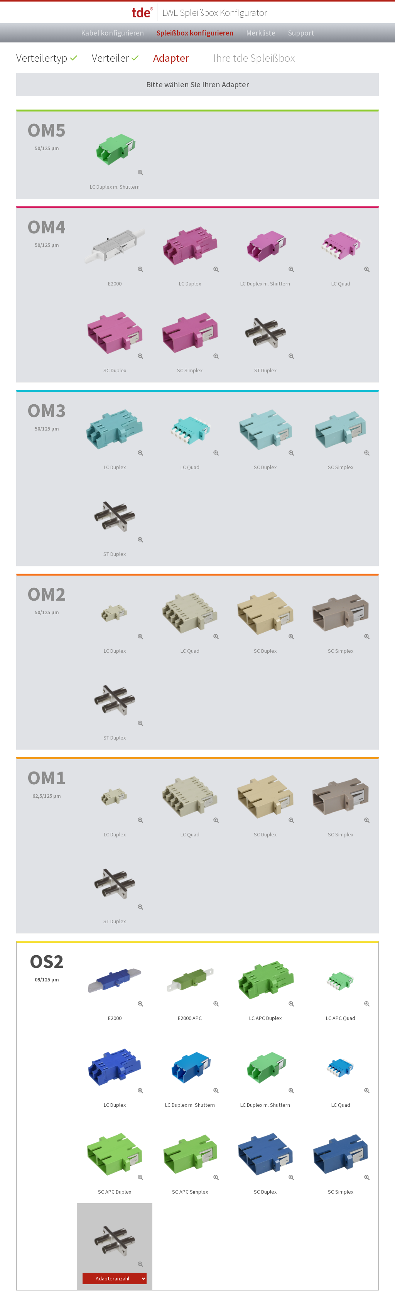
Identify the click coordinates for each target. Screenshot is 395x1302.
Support (301, 32)
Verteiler (110, 58)
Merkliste (260, 32)
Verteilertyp (42, 58)
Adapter (171, 58)
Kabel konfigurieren (112, 32)
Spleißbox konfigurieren (195, 32)
